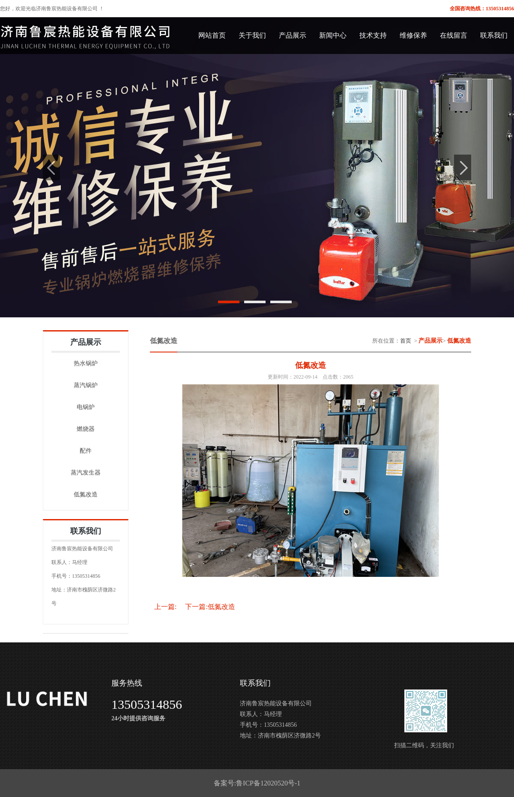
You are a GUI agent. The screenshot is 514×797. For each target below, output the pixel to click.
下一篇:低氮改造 (210, 606)
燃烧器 (86, 429)
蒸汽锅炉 (86, 385)
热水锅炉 (86, 363)
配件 (86, 451)
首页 (405, 340)
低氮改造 (86, 494)
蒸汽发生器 (86, 472)
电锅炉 (86, 407)
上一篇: (165, 606)
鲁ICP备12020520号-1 (268, 783)
